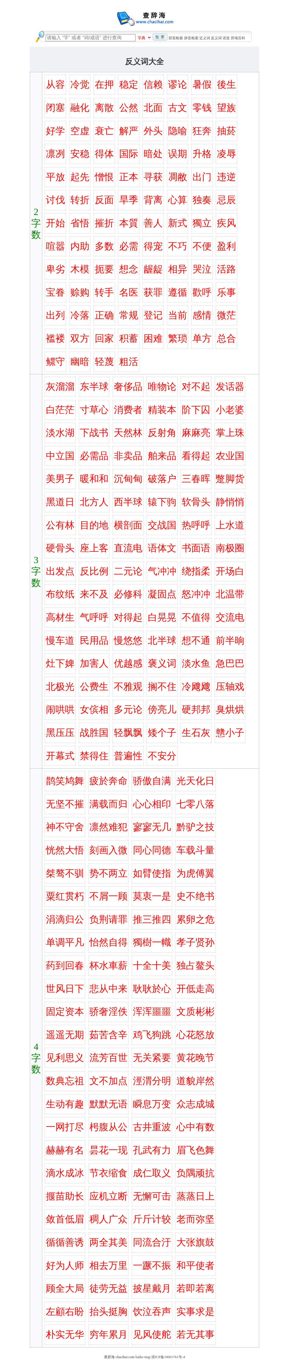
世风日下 (65, 988)
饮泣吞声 (152, 1311)
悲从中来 (108, 988)
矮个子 (162, 732)
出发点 (60, 571)
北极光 (60, 686)
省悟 (79, 223)
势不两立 (108, 873)
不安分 (162, 755)
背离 (153, 199)
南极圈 (230, 548)
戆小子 (230, 732)
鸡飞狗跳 (152, 1034)
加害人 (94, 663)
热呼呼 (196, 525)
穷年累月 (108, 1334)
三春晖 (196, 478)
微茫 (226, 315)
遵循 (177, 292)
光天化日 (195, 780)
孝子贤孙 (195, 942)
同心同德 (152, 850)
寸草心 (94, 409)
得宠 (153, 246)
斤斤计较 (152, 1219)
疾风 (226, 223)
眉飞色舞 (195, 1150)
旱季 (128, 199)
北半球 (162, 640)
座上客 (94, 548)
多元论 (128, 709)
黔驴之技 (195, 827)
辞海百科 (238, 38)
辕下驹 (162, 502)
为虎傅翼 (195, 873)
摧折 (104, 223)
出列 (55, 315)
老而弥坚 (195, 1219)
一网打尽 (65, 1127)
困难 (153, 338)
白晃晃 (162, 617)
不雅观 (128, 686)
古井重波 (152, 1127)
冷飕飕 (196, 686)
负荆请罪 (108, 919)
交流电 (230, 617)
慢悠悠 (128, 640)
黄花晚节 (195, 1057)
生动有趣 (65, 1104)
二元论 (128, 571)
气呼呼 (94, 617)
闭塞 (55, 107)
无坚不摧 (65, 804)
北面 (153, 107)
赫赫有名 (65, 1150)
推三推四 (152, 919)
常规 (128, 315)
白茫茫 (60, 409)
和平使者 (195, 1265)
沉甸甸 (128, 478)
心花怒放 (195, 1034)
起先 (79, 177)
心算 (177, 199)
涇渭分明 (152, 1080)
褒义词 (162, 663)
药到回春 (65, 965)
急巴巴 (230, 663)
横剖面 (128, 525)
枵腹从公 (108, 1127)
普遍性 (128, 755)
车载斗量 (195, 850)
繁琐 (177, 338)
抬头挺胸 (108, 1311)
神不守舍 (65, 827)
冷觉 (79, 84)
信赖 (153, 84)
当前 (177, 315)
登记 (153, 315)
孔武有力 (152, 1150)
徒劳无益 (108, 1288)
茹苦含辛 (108, 1034)
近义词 (204, 38)
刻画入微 (108, 850)
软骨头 (196, 502)
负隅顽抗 (195, 1173)
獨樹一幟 (152, 942)
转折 (79, 199)
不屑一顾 (108, 896)
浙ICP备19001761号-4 (168, 1357)
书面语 (196, 548)
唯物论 (162, 386)
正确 (104, 315)
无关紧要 (152, 1057)
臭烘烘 (230, 709)
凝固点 (162, 594)
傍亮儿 (162, 709)
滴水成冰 (65, 1173)
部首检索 (176, 38)
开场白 (230, 571)
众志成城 (195, 1104)
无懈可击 (152, 1196)
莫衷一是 (152, 896)
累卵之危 (195, 919)
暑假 (202, 84)
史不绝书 (195, 896)
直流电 (128, 548)
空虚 (79, 130)
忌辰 (226, 199)
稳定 (128, 84)
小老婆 (230, 409)
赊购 (79, 292)
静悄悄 (230, 502)
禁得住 (94, 755)
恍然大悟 (65, 850)
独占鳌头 (195, 965)
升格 (202, 153)
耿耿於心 (152, 988)
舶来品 (162, 455)
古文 (177, 107)
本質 (128, 223)
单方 (202, 338)
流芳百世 (108, 1057)
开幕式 (60, 755)
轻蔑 (104, 361)
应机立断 (108, 1196)
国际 (128, 153)
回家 (104, 338)
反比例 (94, 571)
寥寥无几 (152, 827)
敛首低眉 (65, 1219)
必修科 (128, 594)
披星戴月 (152, 1288)
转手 (104, 292)
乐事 (226, 292)
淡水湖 (60, 432)
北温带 (230, 594)
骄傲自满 (152, 780)
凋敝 (177, 177)
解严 (128, 130)
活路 (226, 269)
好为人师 (65, 1265)
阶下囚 (196, 409)
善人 (153, 223)
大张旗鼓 (195, 1242)
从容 (55, 84)
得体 (104, 153)
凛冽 (55, 153)
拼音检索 (191, 38)
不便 (202, 246)
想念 (128, 269)
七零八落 (195, 804)
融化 (79, 107)
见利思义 (65, 1057)
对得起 (128, 617)
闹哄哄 (60, 709)
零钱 (202, 107)
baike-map (143, 1357)
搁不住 (162, 686)
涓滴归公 (65, 919)
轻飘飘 (128, 732)
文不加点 (108, 1080)
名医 (128, 292)
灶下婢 (60, 663)
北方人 (94, 502)
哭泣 (202, 269)
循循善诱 (65, 1242)
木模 (79, 269)
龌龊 (153, 269)
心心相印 (152, 804)
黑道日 (60, 502)
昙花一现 (108, 1150)
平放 (55, 177)
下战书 (94, 432)
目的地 (94, 525)
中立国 (60, 455)
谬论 (177, 84)
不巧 (177, 246)
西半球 (128, 502)
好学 (55, 130)
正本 (128, 177)
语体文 (162, 548)
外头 (153, 130)
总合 (226, 338)
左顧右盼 (65, 1311)
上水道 (230, 525)
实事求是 (195, 1311)
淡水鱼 (196, 663)
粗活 (128, 361)
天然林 (128, 432)
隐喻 (177, 130)
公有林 (60, 525)
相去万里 (108, 1265)
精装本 (162, 409)
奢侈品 (128, 386)
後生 (226, 84)
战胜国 (94, 732)
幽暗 (79, 361)
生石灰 (196, 732)
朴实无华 (65, 1334)
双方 (79, 338)
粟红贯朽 (65, 896)
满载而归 (108, 804)
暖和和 (94, 478)
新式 (177, 223)
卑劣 (55, 269)
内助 (79, 246)
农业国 (230, 455)
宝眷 (55, 292)
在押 (104, 84)
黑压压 (60, 732)
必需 (128, 246)
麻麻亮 (196, 432)
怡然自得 (108, 942)
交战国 (162, 525)
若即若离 (195, 1288)
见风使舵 (152, 1334)
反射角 (162, 432)
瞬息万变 (152, 1104)
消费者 (128, 409)
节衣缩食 (108, 1173)
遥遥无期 (65, 1034)
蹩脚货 (230, 478)
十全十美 (152, 965)
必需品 (94, 455)
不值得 (196, 617)
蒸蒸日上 (195, 1196)
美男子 (60, 478)
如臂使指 (152, 873)
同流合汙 (152, 1242)
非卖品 (128, 455)
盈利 (226, 246)
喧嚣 (55, 246)
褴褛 (55, 338)
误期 (177, 153)
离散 (104, 107)
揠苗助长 (65, 1196)
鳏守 (55, 361)
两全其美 (108, 1242)
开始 (55, 223)
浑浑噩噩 (152, 1011)
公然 (128, 107)
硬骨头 (60, 548)
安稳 (79, 153)
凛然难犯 (108, 827)
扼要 (104, 269)
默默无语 (108, 1104)
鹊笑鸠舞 (65, 780)
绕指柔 (196, 571)
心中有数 (195, 1127)
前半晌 (230, 640)
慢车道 (60, 640)
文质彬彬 (195, 1011)
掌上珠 (230, 432)
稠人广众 (108, 1219)
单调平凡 (65, 942)
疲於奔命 (108, 780)
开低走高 (195, 988)
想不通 (196, 640)
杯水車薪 (108, 965)
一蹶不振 (152, 1265)
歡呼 (202, 292)
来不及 (94, 594)
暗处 (153, 153)
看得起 (196, 455)
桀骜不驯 (65, 873)
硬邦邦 (196, 709)
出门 (202, 177)
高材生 (60, 617)
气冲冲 (162, 571)
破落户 (162, 478)
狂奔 (202, 130)
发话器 (230, 386)
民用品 (94, 640)
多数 (104, 246)
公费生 (94, 686)
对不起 (196, 386)
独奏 (202, 199)
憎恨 (104, 177)
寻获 (153, 177)
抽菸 (226, 130)
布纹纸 (60, 594)
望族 (226, 107)
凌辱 (226, 153)
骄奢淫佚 (108, 1011)
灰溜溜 (60, 386)
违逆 (226, 177)
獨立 (202, 223)
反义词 (216, 38)
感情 (202, 315)
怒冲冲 (196, 594)
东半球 (94, 386)
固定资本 (65, 1011)
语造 (226, 38)
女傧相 (94, 709)
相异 (177, 269)
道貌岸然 (195, 1080)
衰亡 (104, 130)
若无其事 (195, 1334)
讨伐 (55, 199)
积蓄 (128, 338)
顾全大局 (65, 1288)
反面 (104, 199)
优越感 (128, 663)
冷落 (79, 315)
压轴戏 (230, 686)
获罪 (153, 292)
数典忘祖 (65, 1080)
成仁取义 (152, 1173)
